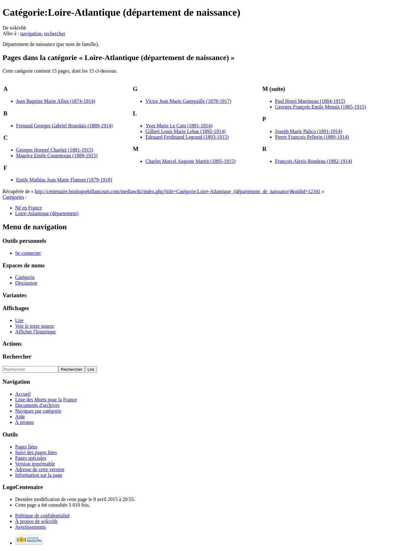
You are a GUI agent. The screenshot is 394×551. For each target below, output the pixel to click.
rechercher (54, 33)
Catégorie (25, 277)
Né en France (28, 207)
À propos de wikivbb (36, 521)
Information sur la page (38, 475)
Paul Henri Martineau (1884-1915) (310, 101)
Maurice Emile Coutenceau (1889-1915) (57, 155)
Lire (19, 320)
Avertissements (30, 527)
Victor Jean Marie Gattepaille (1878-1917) (188, 101)
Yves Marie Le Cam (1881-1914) (178, 125)
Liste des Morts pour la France (46, 399)
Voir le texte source (34, 326)
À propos (24, 422)
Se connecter (28, 253)
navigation (31, 33)
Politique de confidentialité (42, 515)
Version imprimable (35, 463)
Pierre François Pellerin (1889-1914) (312, 137)
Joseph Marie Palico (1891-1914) (308, 131)
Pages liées (26, 446)
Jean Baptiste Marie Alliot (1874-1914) (55, 101)
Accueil (23, 394)
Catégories (13, 197)
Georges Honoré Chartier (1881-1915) (54, 150)
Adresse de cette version (39, 469)
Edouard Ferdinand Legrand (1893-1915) (186, 137)
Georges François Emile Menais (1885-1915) (320, 106)
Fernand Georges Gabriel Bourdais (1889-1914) (64, 125)
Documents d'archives (37, 405)
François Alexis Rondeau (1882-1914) (313, 161)
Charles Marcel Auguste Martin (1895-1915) (190, 161)
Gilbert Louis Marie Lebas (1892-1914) (185, 131)
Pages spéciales (30, 458)
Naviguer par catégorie (38, 411)
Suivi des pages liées (36, 452)
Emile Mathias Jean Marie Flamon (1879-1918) (64, 179)
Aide (20, 416)
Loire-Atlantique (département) (46, 213)
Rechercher (17, 356)
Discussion (26, 283)
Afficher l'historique (35, 331)
